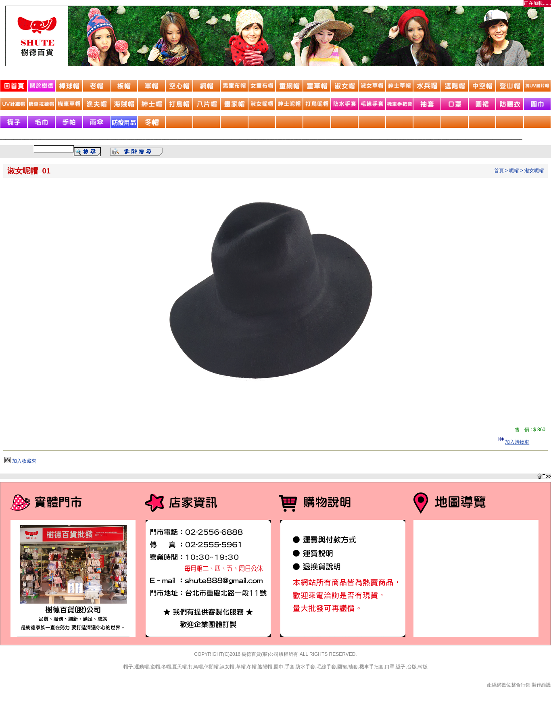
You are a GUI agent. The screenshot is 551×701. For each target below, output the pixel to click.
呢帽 (514, 170)
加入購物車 (517, 442)
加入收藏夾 (24, 461)
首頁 (499, 170)
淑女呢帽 (534, 170)
